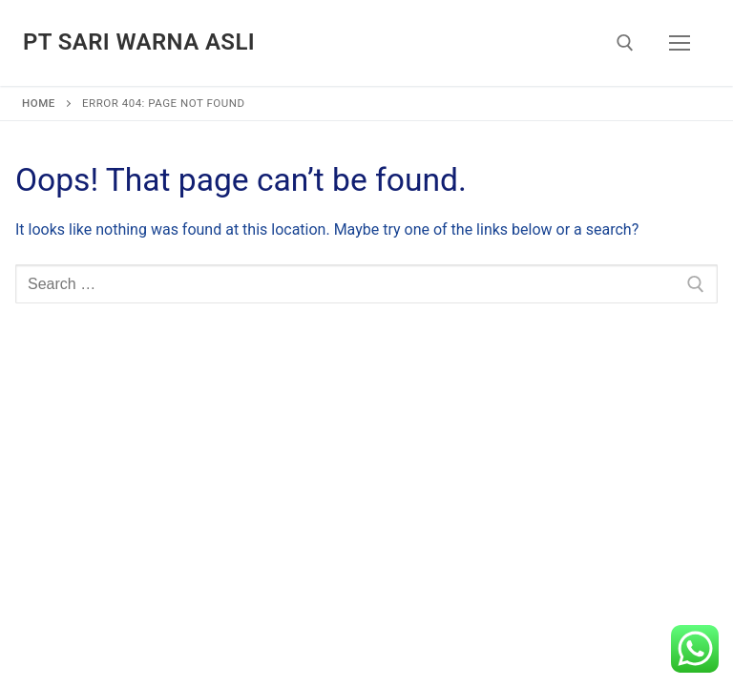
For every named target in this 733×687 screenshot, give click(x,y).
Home (38, 103)
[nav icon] (679, 43)
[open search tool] (625, 43)
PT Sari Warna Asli (139, 42)
